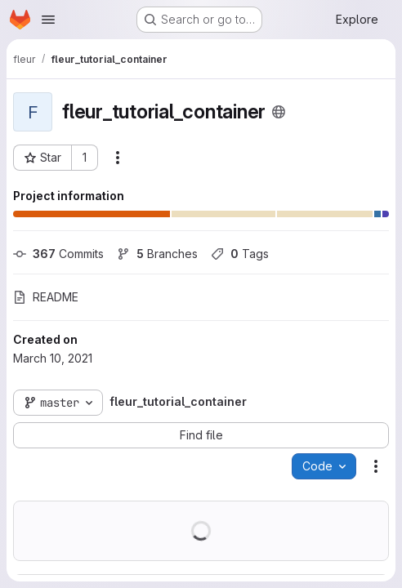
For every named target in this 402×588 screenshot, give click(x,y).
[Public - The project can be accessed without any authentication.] (278, 111)
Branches (157, 254)
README (45, 297)
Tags (240, 254)
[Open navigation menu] (48, 20)
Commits (58, 254)
